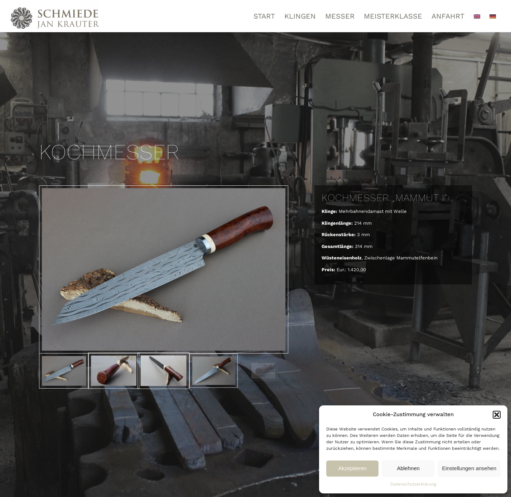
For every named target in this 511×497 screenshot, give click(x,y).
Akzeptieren (352, 468)
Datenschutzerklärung (413, 484)
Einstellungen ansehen (469, 468)
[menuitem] (264, 16)
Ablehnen (408, 468)
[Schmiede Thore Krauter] (55, 16)
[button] (496, 414)
